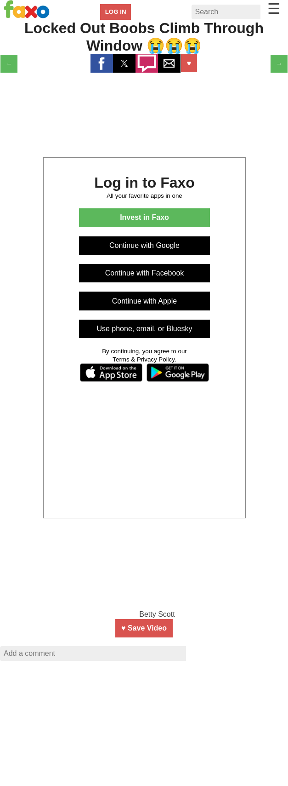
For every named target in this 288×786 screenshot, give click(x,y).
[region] (144, 726)
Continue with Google (144, 245)
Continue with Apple (144, 301)
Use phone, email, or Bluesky (144, 329)
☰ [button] (274, 8)
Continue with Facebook (144, 273)
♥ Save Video (144, 628)
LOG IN (115, 11)
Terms (121, 359)
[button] (101, 63)
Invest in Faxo (144, 217)
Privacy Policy (156, 359)
